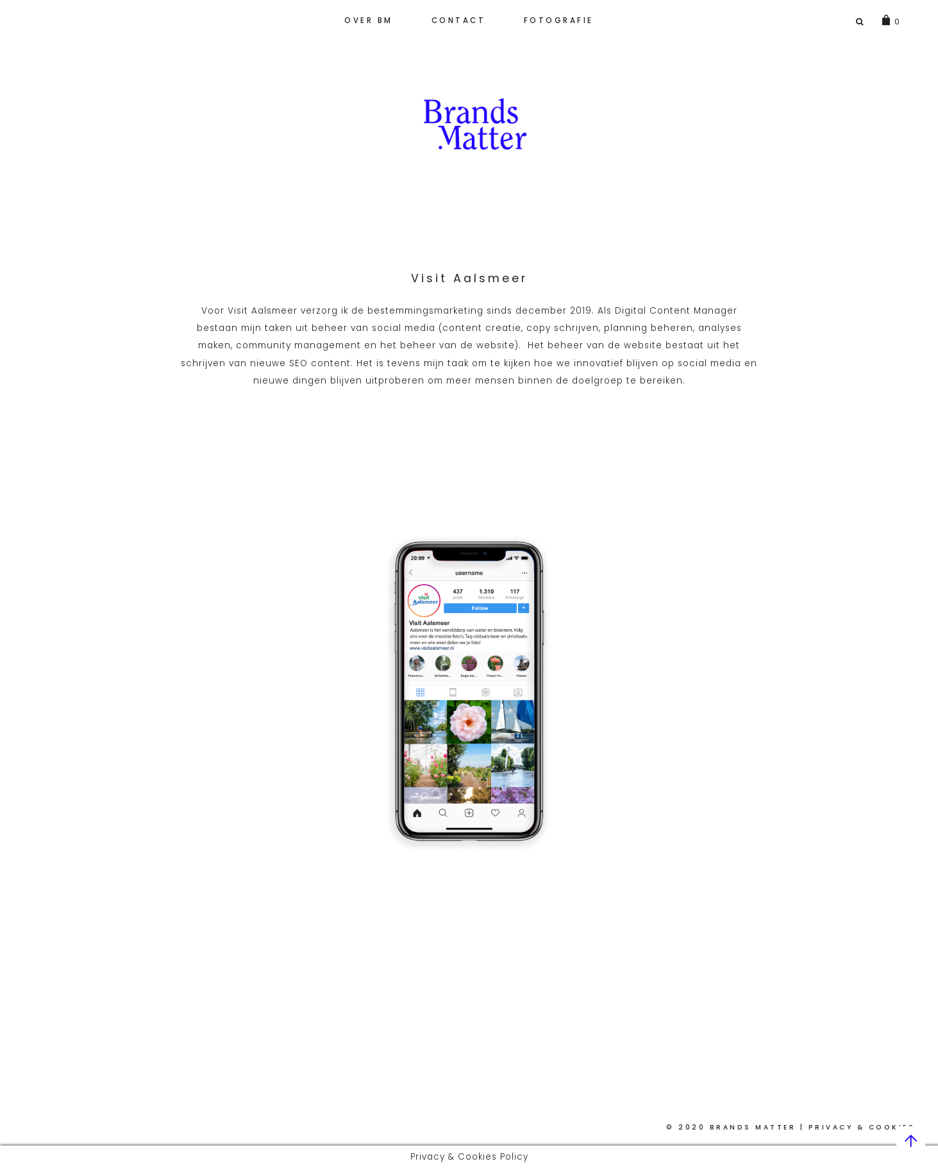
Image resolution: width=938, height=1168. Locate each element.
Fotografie (559, 20)
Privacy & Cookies (862, 1127)
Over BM (368, 20)
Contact (458, 20)
